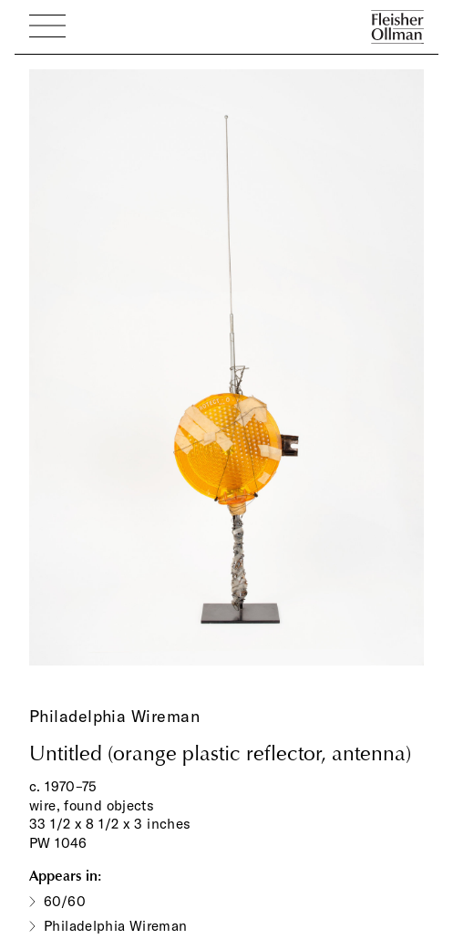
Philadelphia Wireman (114, 716)
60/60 (65, 901)
